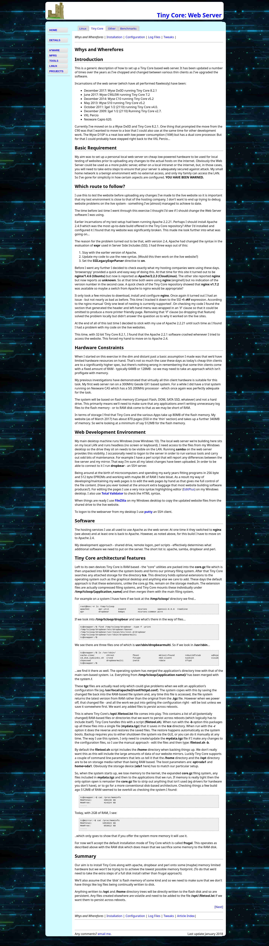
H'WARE (54, 50)
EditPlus (188, 489)
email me (104, 942)
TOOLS (53, 60)
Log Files (154, 37)
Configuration (135, 37)
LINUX (53, 66)
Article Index (186, 924)
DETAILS (54, 40)
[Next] (218, 915)
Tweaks (168, 37)
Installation (114, 37)
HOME (53, 30)
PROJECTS (56, 71)
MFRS (53, 55)
